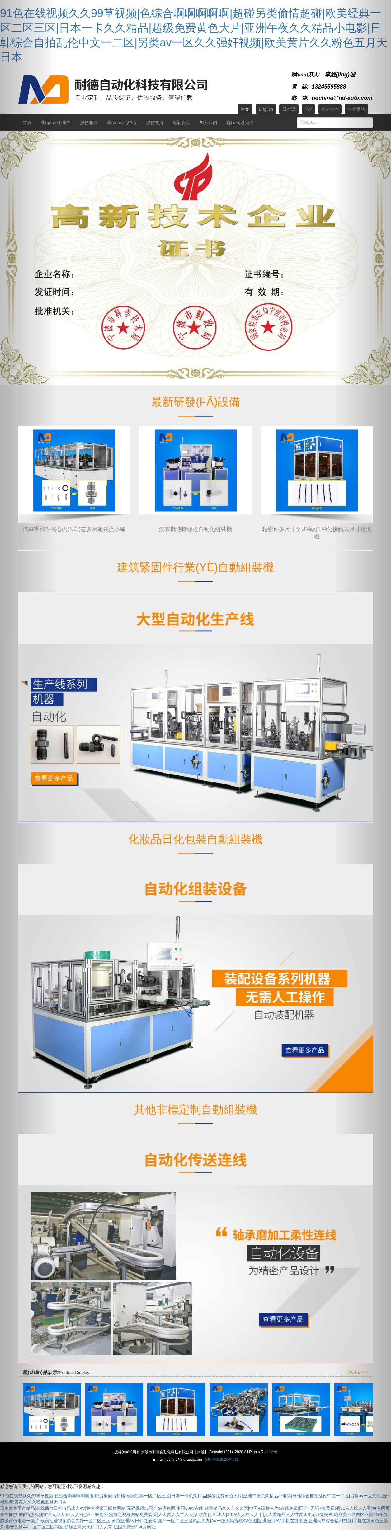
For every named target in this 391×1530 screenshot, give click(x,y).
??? (308, 109)
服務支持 (154, 122)
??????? (329, 109)
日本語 (288, 109)
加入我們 (208, 122)
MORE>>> (357, 1372)
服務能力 (88, 122)
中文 (245, 109)
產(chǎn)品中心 (122, 122)
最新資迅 (181, 122)
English (266, 109)
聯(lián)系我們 (239, 122)
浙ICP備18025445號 (221, 1459)
